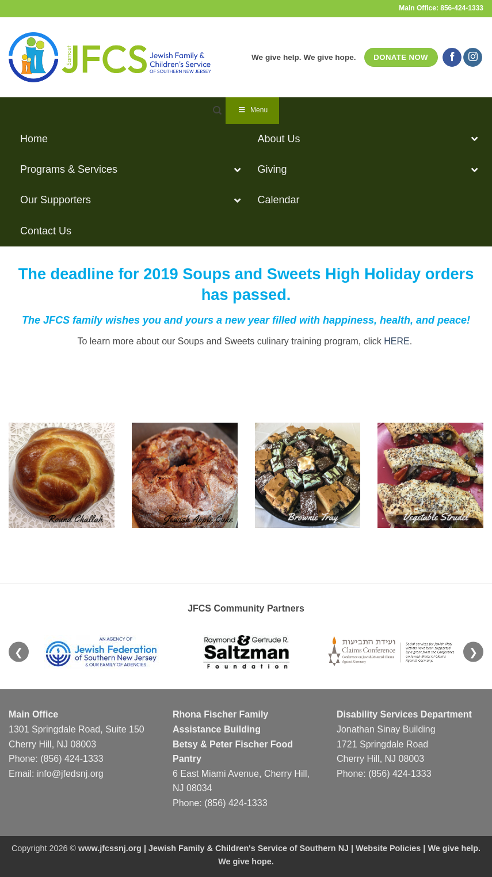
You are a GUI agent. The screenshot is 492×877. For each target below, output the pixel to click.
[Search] (217, 111)
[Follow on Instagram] (472, 57)
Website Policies (388, 848)
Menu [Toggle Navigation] (252, 110)
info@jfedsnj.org (70, 774)
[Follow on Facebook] (452, 57)
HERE (396, 341)
